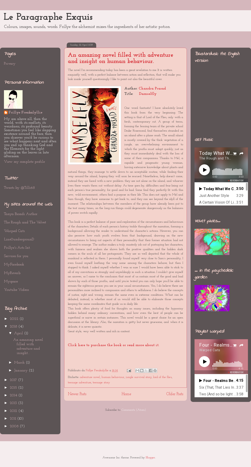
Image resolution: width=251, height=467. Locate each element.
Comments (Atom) (134, 410)
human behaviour (113, 377)
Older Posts (174, 394)
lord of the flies (162, 377)
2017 (14, 380)
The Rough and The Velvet (25, 222)
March (20, 362)
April (19, 333)
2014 (14, 395)
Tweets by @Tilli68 (19, 188)
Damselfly (148, 94)
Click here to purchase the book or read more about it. (113, 345)
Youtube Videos (16, 290)
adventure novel (90, 377)
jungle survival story (139, 377)
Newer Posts (77, 394)
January (21, 370)
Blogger (150, 457)
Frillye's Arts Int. (17, 248)
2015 (14, 388)
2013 (14, 403)
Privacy (10, 64)
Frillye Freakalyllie (25, 112)
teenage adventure (79, 382)
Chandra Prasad (152, 88)
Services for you (16, 256)
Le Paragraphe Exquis (48, 17)
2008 (15, 426)
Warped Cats (14, 231)
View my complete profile (24, 162)
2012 (14, 411)
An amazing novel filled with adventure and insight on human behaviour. (120, 58)
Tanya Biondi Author (20, 214)
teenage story (101, 382)
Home (126, 394)
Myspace (11, 281)
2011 (13, 419)
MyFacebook (14, 264)
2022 (15, 319)
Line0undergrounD (19, 239)
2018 (14, 326)
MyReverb (12, 273)
